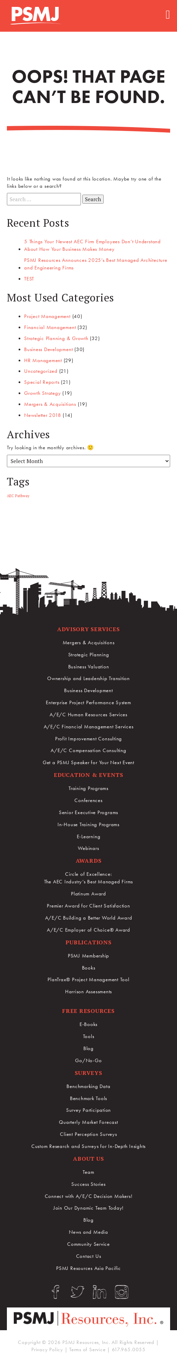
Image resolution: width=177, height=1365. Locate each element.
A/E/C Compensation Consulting (88, 750)
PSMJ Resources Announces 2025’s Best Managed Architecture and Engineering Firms (95, 264)
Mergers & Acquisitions (50, 404)
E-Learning (89, 836)
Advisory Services (88, 629)
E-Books (88, 1024)
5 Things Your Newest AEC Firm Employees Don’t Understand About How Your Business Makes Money (92, 245)
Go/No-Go (88, 1060)
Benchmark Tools (88, 1098)
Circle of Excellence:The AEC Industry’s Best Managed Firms (88, 878)
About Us (88, 1158)
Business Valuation (88, 667)
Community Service (88, 1244)
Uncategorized (41, 371)
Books (88, 968)
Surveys (88, 1073)
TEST (29, 279)
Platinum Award (88, 894)
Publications (88, 942)
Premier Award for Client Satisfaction (88, 906)
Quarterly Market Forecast (88, 1122)
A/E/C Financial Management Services (89, 726)
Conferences (88, 800)
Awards (89, 860)
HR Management (43, 360)
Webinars (88, 848)
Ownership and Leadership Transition (88, 678)
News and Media (88, 1232)
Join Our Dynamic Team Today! (88, 1208)
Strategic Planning (88, 654)
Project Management (47, 316)
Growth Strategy (42, 393)
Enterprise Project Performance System (88, 702)
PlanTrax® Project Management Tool (88, 979)
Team (88, 1172)
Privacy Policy (47, 1349)
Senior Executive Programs (88, 812)
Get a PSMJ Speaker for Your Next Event (88, 762)
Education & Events (88, 775)
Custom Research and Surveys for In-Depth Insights (88, 1146)
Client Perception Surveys (88, 1134)
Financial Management (50, 327)
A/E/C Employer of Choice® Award (88, 930)
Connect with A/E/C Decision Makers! (89, 1196)
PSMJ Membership (88, 956)
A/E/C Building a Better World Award (88, 918)
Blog (88, 1048)
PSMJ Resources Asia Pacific (88, 1268)
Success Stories (88, 1184)
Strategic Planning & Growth (56, 338)
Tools (88, 1036)
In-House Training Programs (88, 824)
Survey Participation (88, 1110)
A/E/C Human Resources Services (88, 714)
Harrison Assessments (88, 991)
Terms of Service (87, 1349)
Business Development (48, 349)
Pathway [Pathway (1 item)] (22, 495)
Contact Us (88, 1256)
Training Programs (88, 788)
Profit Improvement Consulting (88, 739)
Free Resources (88, 1011)
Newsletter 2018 (42, 415)
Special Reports (41, 382)
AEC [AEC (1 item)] (10, 495)
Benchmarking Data (88, 1086)
